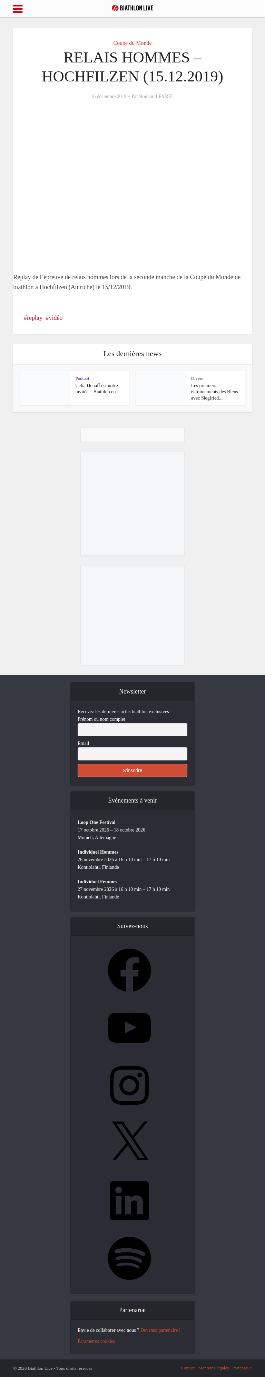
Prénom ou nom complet (101, 719)
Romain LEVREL (156, 96)
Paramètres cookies (96, 1341)
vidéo (55, 317)
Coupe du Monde (132, 43)
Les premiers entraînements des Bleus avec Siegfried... (214, 392)
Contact (188, 1367)
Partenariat (242, 1367)
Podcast (82, 378)
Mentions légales (213, 1367)
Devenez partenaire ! (160, 1330)
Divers (197, 378)
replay (34, 317)
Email (83, 743)
